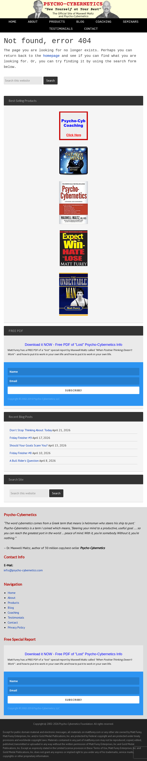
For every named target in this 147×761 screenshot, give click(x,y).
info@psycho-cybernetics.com (23, 570)
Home (12, 593)
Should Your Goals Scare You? (29, 445)
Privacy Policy (16, 627)
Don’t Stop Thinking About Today (31, 430)
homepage (51, 56)
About (12, 598)
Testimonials (16, 617)
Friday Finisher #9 (21, 438)
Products (13, 602)
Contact (13, 622)
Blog (11, 607)
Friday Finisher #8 (21, 453)
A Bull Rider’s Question (24, 460)
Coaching (13, 612)
